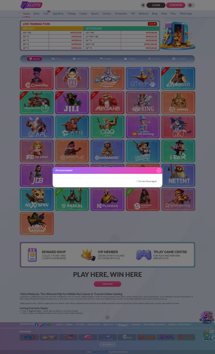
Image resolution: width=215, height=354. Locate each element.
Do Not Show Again (147, 181)
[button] (64, 176)
